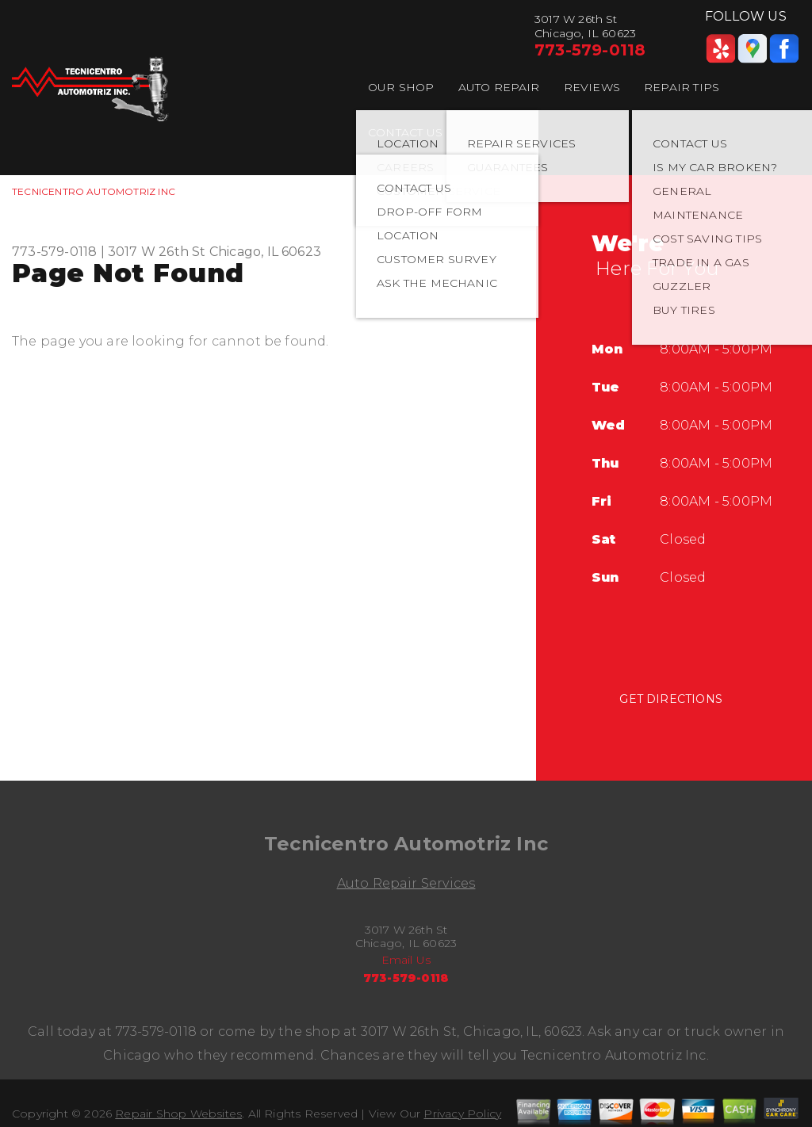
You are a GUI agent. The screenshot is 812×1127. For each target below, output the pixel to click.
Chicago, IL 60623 (265, 251)
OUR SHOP (401, 87)
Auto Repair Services (406, 883)
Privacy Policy (462, 1113)
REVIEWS (592, 87)
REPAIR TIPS (681, 87)
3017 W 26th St (157, 251)
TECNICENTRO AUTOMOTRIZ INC (93, 191)
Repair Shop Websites (178, 1113)
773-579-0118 (589, 49)
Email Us (406, 960)
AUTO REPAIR (499, 87)
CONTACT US (405, 132)
